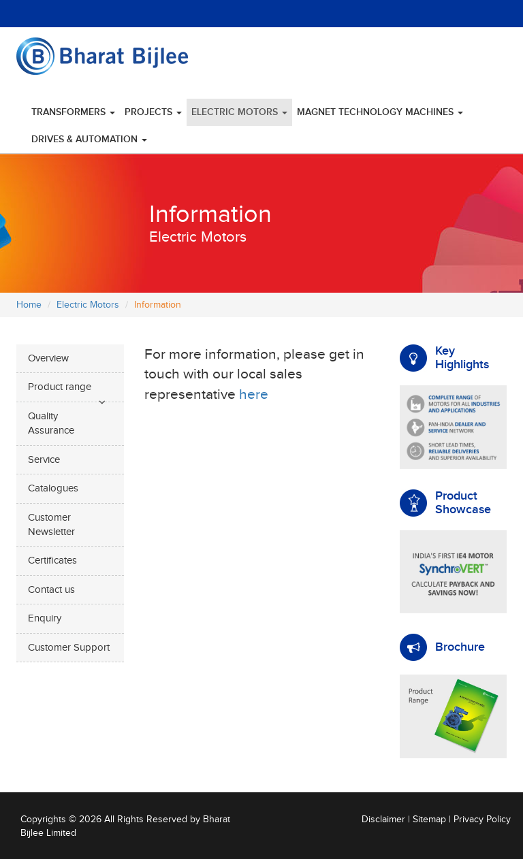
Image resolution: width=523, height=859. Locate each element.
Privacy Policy (482, 819)
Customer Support (69, 647)
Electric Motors (239, 112)
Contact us (51, 590)
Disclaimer (383, 819)
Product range (59, 387)
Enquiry (44, 618)
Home (29, 304)
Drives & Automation (89, 139)
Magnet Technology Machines (380, 112)
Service (44, 460)
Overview (48, 358)
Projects (153, 112)
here (253, 394)
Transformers (73, 112)
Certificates (52, 560)
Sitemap (429, 819)
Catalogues (53, 488)
